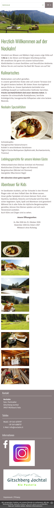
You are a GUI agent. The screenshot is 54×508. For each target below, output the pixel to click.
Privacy (17, 497)
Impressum (8, 497)
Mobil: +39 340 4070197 (12, 422)
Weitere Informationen (34, 506)
